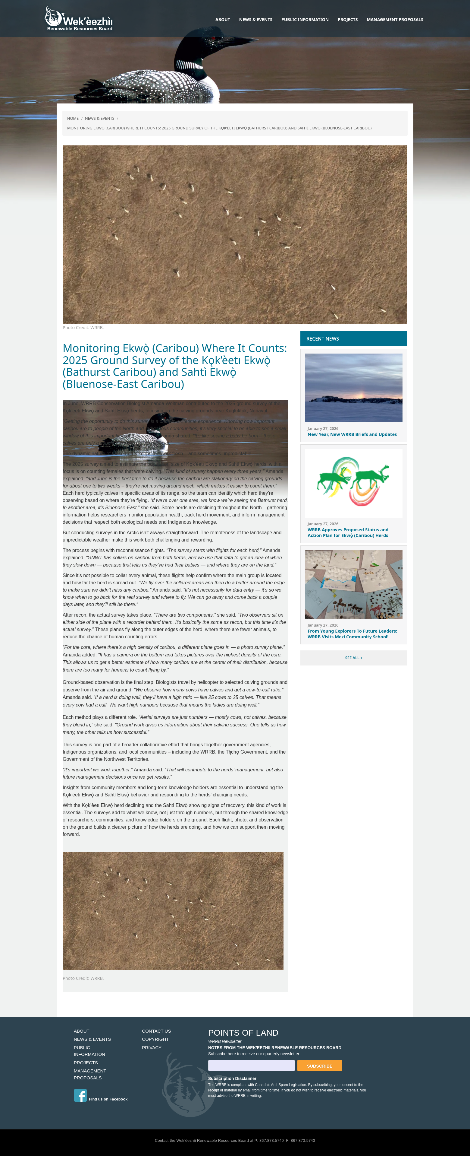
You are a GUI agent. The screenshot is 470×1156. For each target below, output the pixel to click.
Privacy (151, 1047)
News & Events (255, 19)
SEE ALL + (354, 657)
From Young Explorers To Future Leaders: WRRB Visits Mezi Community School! (352, 634)
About (222, 19)
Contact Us (156, 1031)
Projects (348, 19)
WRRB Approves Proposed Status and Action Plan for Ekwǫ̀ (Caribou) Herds (348, 532)
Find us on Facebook (108, 1099)
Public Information (305, 19)
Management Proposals (395, 19)
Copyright (155, 1039)
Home (73, 118)
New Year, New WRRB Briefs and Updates (352, 434)
